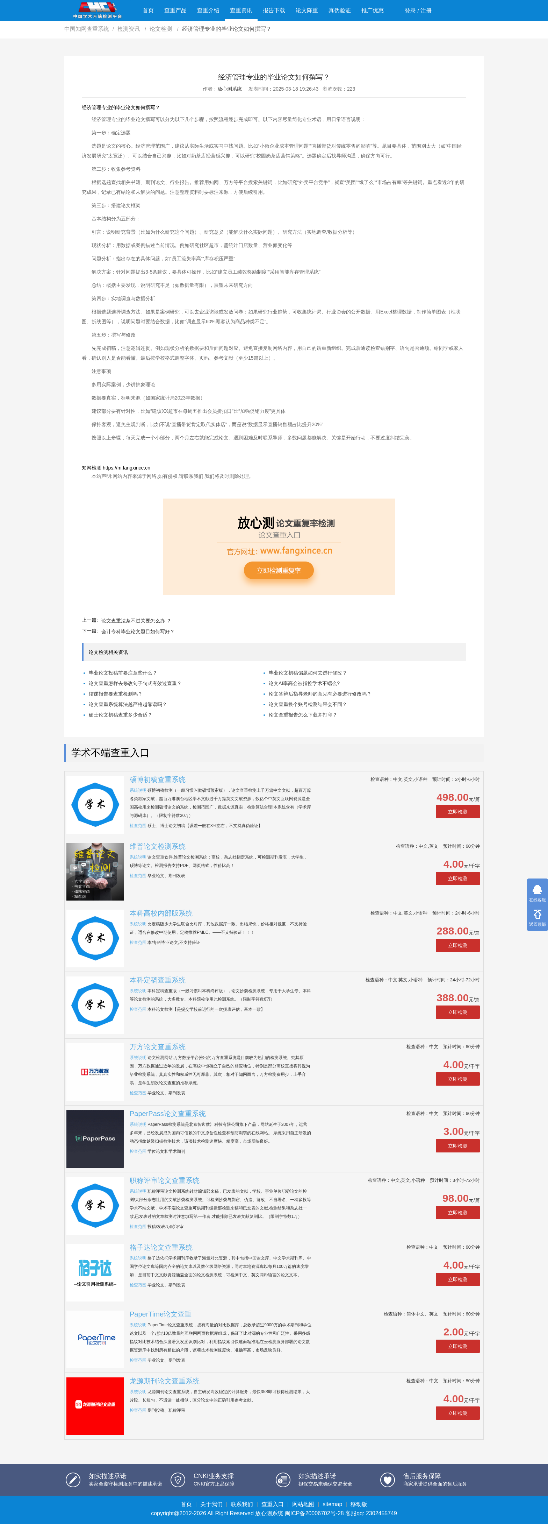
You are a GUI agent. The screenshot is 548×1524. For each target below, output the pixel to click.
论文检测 (161, 29)
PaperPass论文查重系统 (168, 1113)
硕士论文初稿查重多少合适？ (120, 715)
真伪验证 (340, 10)
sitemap (332, 1504)
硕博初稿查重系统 (158, 779)
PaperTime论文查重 (161, 1314)
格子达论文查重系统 (161, 1247)
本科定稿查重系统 (158, 980)
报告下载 (274, 10)
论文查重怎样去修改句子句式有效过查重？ (135, 683)
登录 (410, 11)
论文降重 (307, 10)
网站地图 (303, 1504)
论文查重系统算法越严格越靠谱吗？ (128, 704)
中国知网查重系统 (86, 29)
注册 (426, 11)
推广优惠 (372, 10)
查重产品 (175, 10)
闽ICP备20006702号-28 (314, 1513)
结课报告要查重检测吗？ (116, 694)
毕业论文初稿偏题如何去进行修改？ (308, 673)
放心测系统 (229, 89)
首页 (148, 10)
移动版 (359, 1504)
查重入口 (272, 1504)
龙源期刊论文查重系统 (165, 1381)
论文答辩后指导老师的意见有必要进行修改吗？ (320, 694)
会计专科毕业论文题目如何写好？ (138, 631)
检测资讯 (129, 29)
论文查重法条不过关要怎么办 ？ (136, 620)
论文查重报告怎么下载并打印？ (303, 715)
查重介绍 (208, 10)
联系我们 (242, 1504)
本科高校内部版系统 (161, 913)
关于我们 (211, 1504)
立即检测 (458, 811)
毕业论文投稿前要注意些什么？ (123, 673)
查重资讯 (241, 10)
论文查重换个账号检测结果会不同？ (308, 704)
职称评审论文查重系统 (165, 1180)
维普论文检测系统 (158, 846)
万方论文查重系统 (158, 1047)
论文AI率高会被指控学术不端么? (304, 683)
